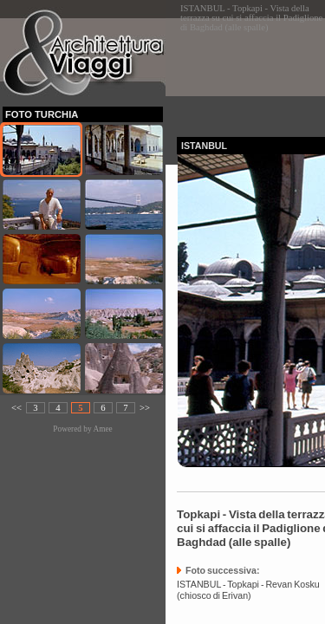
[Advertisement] (251, 72)
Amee (102, 429)
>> (145, 408)
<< (16, 408)
